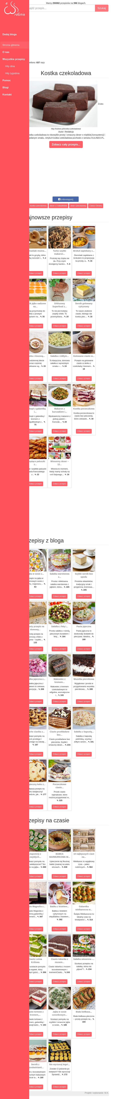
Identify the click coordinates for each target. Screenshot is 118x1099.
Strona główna (10, 45)
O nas (5, 52)
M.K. (114, 1093)
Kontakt (7, 94)
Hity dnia (8, 66)
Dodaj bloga (9, 34)
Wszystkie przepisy (13, 59)
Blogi (5, 87)
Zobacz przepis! (42, 273)
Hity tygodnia (10, 73)
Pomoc (6, 80)
